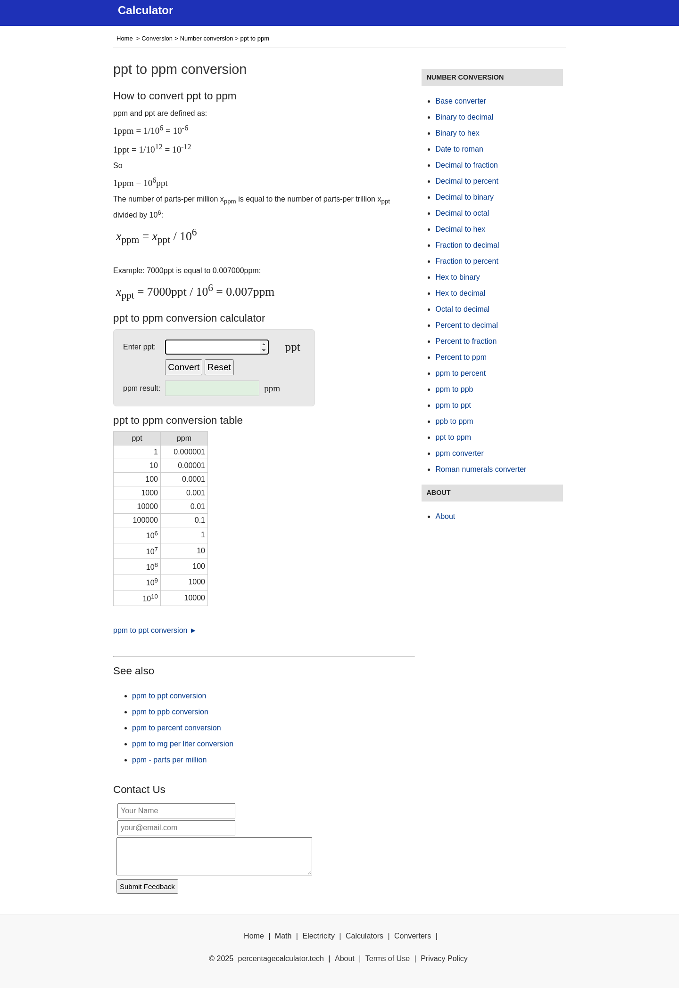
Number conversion (206, 38)
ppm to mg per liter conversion (182, 744)
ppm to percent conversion (176, 728)
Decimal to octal (462, 213)
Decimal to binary (464, 197)
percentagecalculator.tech (281, 966)
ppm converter (459, 453)
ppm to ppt (453, 405)
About (445, 516)
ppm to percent (460, 373)
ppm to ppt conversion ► (155, 630)
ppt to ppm (453, 437)
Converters (412, 943)
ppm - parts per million (169, 760)
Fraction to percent (466, 261)
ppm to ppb (454, 389)
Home (124, 38)
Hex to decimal (460, 293)
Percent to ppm (461, 357)
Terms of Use (387, 966)
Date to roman (459, 149)
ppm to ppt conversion (169, 696)
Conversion (157, 38)
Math (283, 943)
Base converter (460, 101)
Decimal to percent (466, 181)
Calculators (364, 943)
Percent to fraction (466, 341)
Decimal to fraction (466, 165)
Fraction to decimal (467, 245)
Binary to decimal (464, 117)
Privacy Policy (444, 966)
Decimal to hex (460, 229)
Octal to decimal (462, 309)
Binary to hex (457, 133)
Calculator (145, 10)
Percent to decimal (466, 325)
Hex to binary (457, 277)
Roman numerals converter (480, 469)
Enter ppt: (139, 347)
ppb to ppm (454, 421)
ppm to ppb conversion (170, 712)
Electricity (318, 943)
